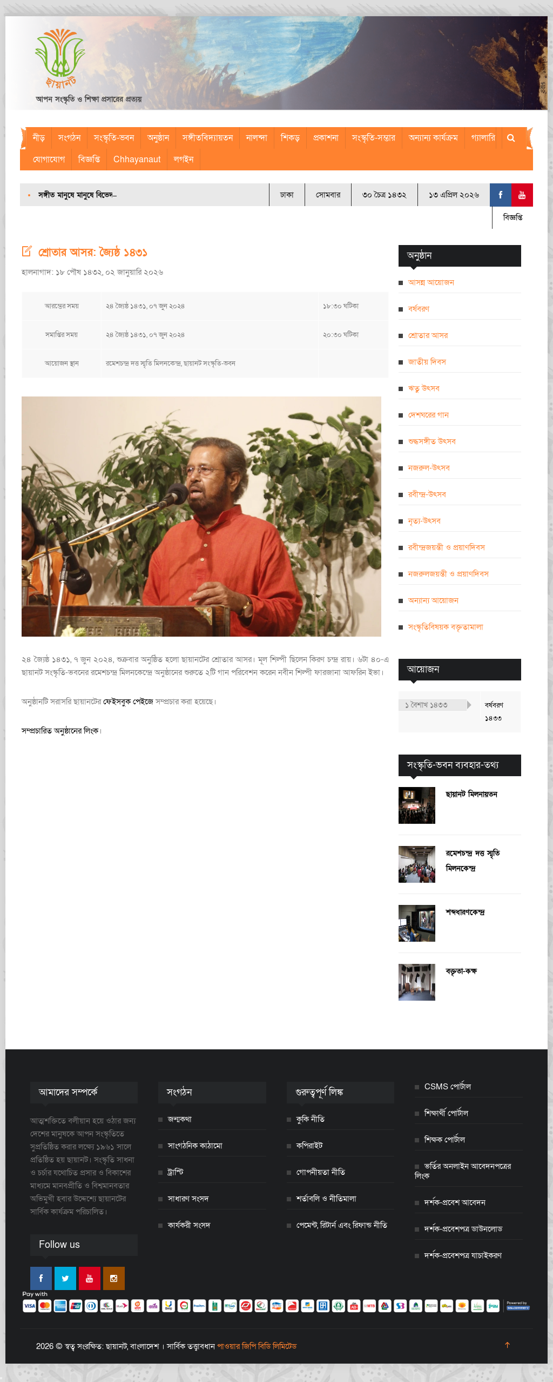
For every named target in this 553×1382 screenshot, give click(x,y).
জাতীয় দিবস (427, 361)
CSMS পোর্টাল (447, 1086)
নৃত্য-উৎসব (424, 520)
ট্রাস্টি (176, 1172)
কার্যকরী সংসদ (189, 1225)
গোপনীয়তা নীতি (320, 1172)
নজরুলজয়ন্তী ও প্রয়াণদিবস (448, 573)
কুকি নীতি (310, 1119)
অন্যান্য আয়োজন (433, 600)
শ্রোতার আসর (428, 335)
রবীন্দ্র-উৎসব (427, 494)
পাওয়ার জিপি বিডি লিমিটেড (256, 1346)
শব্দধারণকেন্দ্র (465, 912)
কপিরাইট (309, 1145)
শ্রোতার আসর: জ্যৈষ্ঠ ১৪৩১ (93, 253)
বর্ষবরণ (418, 308)
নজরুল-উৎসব (429, 467)
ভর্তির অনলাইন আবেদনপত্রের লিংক (463, 1171)
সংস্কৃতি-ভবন (114, 138)
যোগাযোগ (49, 160)
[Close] (1, 1378)
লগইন (183, 160)
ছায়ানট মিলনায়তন (471, 794)
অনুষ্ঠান (158, 138)
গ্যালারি (483, 138)
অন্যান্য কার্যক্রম (433, 138)
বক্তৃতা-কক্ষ (461, 971)
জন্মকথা (180, 1119)
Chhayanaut (136, 160)
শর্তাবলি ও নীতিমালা (326, 1198)
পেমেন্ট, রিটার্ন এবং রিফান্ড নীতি (341, 1225)
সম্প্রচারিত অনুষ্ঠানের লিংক (60, 730)
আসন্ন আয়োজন (431, 282)
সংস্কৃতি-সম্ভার (373, 138)
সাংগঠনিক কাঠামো (195, 1145)
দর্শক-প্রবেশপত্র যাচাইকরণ (463, 1255)
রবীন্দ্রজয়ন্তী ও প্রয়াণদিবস (446, 547)
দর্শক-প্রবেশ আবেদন (454, 1202)
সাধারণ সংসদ (188, 1198)
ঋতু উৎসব (424, 388)
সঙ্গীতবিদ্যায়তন (208, 138)
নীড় (39, 138)
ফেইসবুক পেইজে (128, 701)
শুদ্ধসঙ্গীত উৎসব (432, 441)
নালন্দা (256, 138)
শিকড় (290, 138)
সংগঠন (69, 138)
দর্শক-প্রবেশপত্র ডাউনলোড (463, 1229)
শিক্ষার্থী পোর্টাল (446, 1113)
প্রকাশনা (326, 138)
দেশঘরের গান (428, 414)
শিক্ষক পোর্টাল (444, 1139)
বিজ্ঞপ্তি (89, 160)
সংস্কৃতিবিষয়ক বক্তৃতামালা (445, 626)
